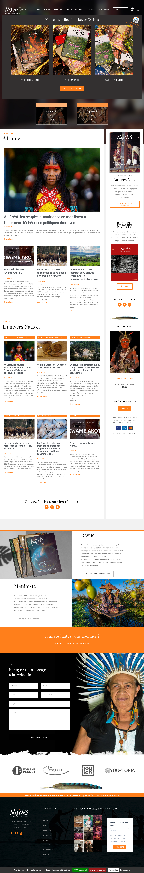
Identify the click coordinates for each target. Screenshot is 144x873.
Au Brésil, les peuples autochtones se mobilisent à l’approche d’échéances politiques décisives (18, 368)
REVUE (45, 821)
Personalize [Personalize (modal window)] (113, 870)
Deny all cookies (97, 870)
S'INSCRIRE (119, 847)
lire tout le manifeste (28, 619)
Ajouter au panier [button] (124, 378)
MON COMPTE (48, 850)
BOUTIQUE (120, 9)
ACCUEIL (46, 816)
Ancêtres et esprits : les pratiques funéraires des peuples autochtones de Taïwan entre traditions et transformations (49, 448)
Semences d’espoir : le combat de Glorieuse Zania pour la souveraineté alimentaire (84, 274)
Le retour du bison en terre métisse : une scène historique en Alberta (51, 273)
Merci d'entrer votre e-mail (119, 823)
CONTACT (46, 845)
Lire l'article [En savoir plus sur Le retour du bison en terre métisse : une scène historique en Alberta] (42, 303)
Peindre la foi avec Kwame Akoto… (14, 271)
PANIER (46, 855)
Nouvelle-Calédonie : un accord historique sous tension (52, 366)
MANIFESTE (47, 835)
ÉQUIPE (46, 826)
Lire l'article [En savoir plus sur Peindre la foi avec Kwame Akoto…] (9, 302)
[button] (120, 305)
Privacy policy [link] (125, 870)
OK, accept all (80, 870)
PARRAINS (47, 830)
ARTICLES (47, 840)
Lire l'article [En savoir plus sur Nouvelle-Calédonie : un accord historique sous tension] (42, 396)
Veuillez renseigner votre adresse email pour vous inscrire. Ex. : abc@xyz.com (118, 838)
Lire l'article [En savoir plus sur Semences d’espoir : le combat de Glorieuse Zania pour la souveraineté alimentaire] (75, 311)
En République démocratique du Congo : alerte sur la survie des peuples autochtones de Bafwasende (85, 368)
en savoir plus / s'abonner (97, 574)
